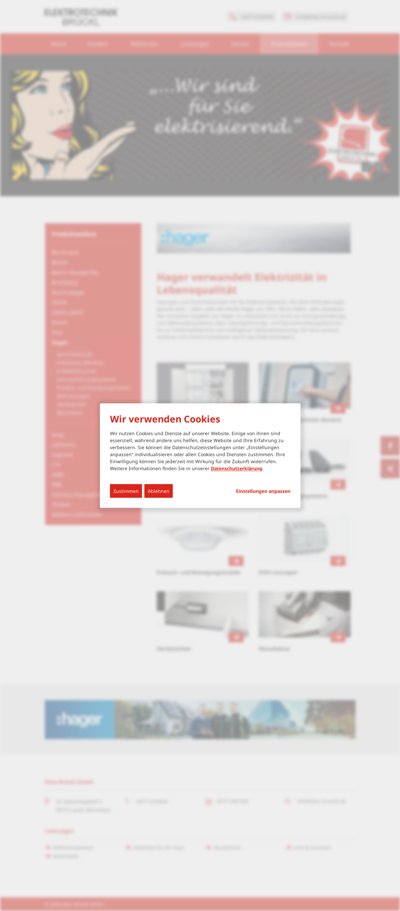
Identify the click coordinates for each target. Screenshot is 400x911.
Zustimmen (126, 491)
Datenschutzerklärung (236, 468)
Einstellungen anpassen (263, 491)
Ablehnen (158, 491)
